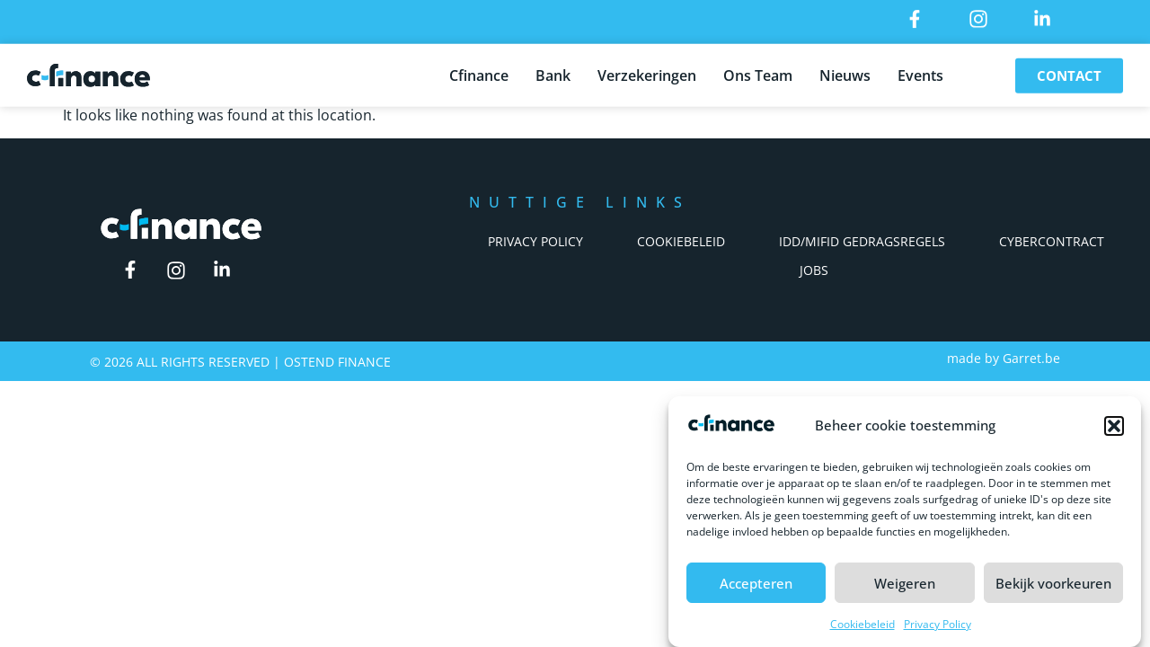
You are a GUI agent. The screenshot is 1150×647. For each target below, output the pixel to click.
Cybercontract (1051, 241)
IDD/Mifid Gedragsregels (862, 241)
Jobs (814, 270)
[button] (1114, 426)
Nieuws (845, 73)
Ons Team (757, 73)
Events (920, 73)
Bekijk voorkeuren (1053, 583)
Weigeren (904, 583)
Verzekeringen (646, 73)
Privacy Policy (937, 624)
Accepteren (756, 583)
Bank (553, 73)
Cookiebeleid (862, 624)
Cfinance (479, 73)
